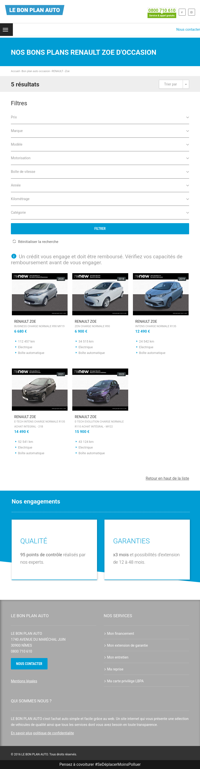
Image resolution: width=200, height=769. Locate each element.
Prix (100, 116)
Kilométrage (100, 198)
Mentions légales (24, 681)
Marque (100, 130)
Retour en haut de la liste (167, 478)
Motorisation (100, 157)
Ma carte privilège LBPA (124, 681)
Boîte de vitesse (100, 171)
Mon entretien (116, 657)
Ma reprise (114, 669)
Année (100, 185)
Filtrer (100, 229)
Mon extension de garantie (126, 645)
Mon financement (119, 634)
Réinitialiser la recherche (35, 241)
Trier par (170, 84)
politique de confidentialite (53, 733)
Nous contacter (188, 29)
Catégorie (100, 212)
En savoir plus (21, 733)
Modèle (100, 144)
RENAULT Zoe (39, 324)
